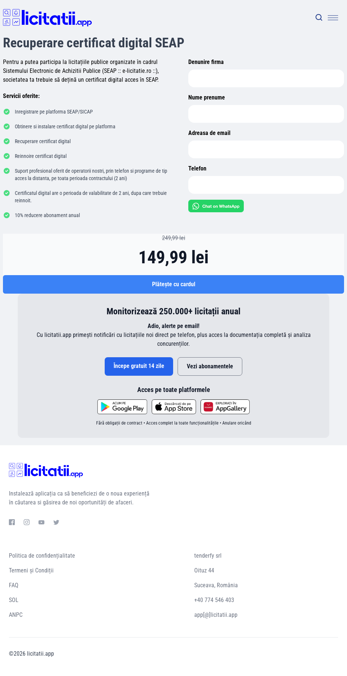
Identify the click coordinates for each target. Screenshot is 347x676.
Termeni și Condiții (31, 570)
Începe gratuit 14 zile (139, 365)
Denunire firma (206, 61)
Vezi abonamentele (210, 366)
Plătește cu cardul (173, 284)
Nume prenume (206, 97)
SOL (13, 600)
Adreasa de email (209, 132)
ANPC (16, 614)
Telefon (197, 168)
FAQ (13, 585)
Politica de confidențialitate (42, 555)
